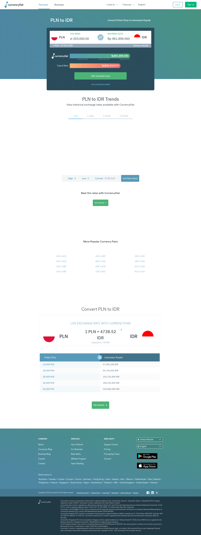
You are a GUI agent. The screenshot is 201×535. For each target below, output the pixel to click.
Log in (177, 4)
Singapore (63, 482)
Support (141, 4)
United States (142, 482)
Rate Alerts (76, 454)
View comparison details (100, 84)
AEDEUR (140, 256)
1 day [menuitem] (75, 116)
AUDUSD (140, 266)
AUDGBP (101, 256)
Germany (87, 479)
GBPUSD (101, 261)
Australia (42, 479)
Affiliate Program (78, 458)
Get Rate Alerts (130, 178)
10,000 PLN (48, 364)
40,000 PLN (48, 383)
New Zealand (154, 479)
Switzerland (96, 482)
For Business (76, 449)
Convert (107, 458)
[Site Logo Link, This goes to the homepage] (20, 5)
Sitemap (135, 493)
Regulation (115, 493)
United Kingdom (127, 482)
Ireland (115, 479)
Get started (100, 202)
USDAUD (61, 261)
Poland (54, 482)
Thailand (107, 482)
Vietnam (154, 482)
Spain (86, 482)
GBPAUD (101, 266)
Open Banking (77, 463)
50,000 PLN (48, 389)
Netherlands (140, 479)
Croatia (61, 479)
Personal (43, 4)
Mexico (129, 479)
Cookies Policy (95, 493)
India (107, 479)
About (41, 444)
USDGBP (61, 266)
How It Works (77, 444)
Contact (41, 463)
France (78, 479)
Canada (52, 479)
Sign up (190, 4)
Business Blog (44, 454)
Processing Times (111, 454)
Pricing (107, 449)
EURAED (100, 271)
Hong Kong (98, 479)
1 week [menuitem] (90, 116)
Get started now (100, 76)
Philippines (43, 482)
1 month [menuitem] (106, 116)
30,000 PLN (48, 376)
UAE (115, 482)
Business (59, 4)
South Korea (76, 482)
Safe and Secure (125, 493)
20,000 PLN (48, 370)
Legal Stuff (105, 493)
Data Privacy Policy (83, 493)
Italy (122, 479)
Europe (69, 479)
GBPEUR (140, 261)
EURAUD (61, 256)
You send (75, 33)
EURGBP (61, 271)
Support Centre (111, 444)
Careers (41, 458)
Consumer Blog (45, 449)
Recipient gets (115, 33)
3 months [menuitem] (124, 116)
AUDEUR (140, 271)
